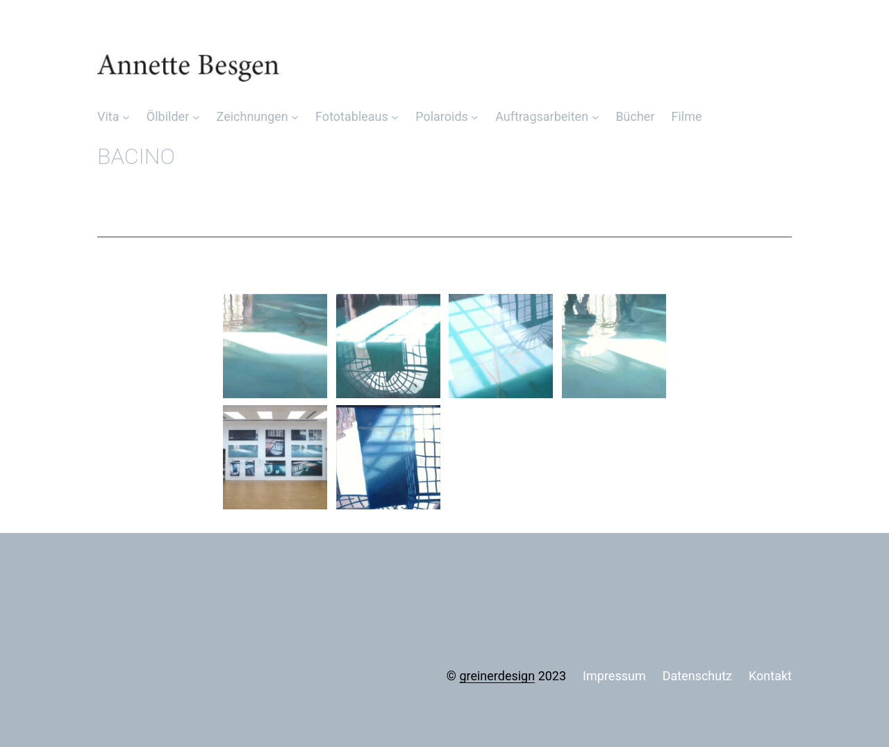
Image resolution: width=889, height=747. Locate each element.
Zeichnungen (252, 116)
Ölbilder (168, 116)
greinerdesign (497, 675)
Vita (108, 116)
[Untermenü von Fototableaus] (395, 117)
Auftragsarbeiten (541, 116)
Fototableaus (351, 116)
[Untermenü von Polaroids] (475, 117)
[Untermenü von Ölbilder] (196, 117)
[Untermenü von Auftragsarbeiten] (595, 117)
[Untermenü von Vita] (126, 117)
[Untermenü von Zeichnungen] (295, 117)
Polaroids (441, 116)
